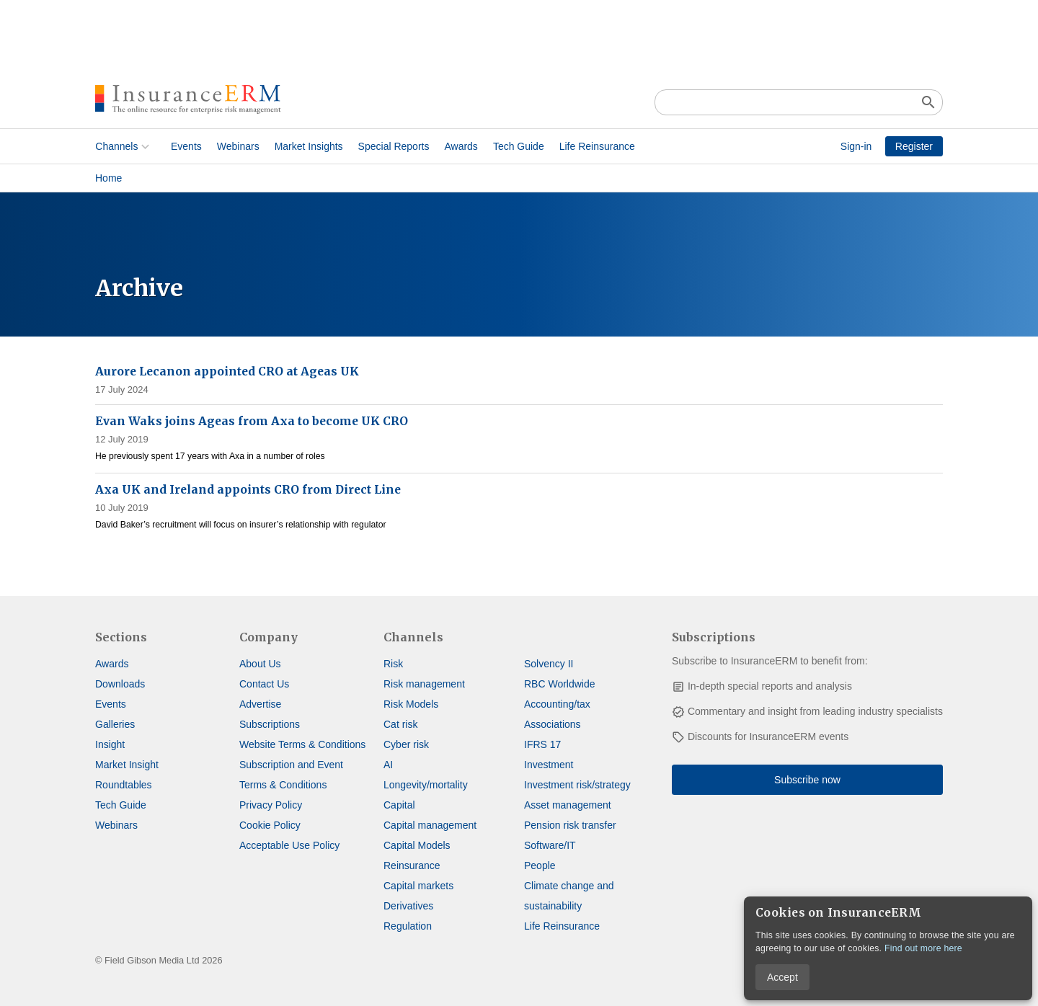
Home (108, 178)
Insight (110, 744)
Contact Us (264, 684)
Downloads (120, 684)
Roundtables (123, 785)
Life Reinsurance (596, 146)
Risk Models (410, 704)
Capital (399, 805)
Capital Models (417, 845)
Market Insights (308, 146)
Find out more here (923, 948)
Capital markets (418, 885)
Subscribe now (807, 779)
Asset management (567, 805)
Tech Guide (518, 146)
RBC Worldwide (559, 684)
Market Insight (127, 764)
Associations (552, 724)
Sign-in (856, 146)
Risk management (424, 684)
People (540, 865)
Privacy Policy (270, 805)
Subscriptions (269, 724)
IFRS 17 (542, 744)
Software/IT (550, 845)
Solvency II (548, 663)
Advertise (260, 704)
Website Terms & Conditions (302, 744)
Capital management (429, 825)
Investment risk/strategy (577, 785)
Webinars (237, 146)
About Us (260, 663)
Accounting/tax (557, 704)
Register (914, 146)
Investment (548, 764)
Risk (393, 663)
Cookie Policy (270, 825)
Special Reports (393, 146)
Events (186, 146)
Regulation (407, 926)
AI (388, 764)
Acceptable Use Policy (289, 845)
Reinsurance (411, 865)
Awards (460, 146)
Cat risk (400, 724)
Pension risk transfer (570, 825)
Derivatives (408, 906)
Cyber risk (406, 744)
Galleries (115, 724)
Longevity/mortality (425, 785)
